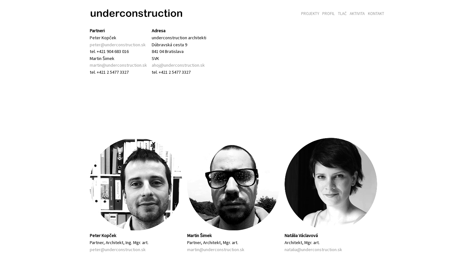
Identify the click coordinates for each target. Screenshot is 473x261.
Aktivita (357, 13)
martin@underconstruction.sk (118, 65)
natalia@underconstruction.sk (313, 249)
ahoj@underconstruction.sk (178, 65)
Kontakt (376, 13)
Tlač (342, 13)
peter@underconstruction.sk (118, 45)
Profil (328, 13)
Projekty (310, 13)
